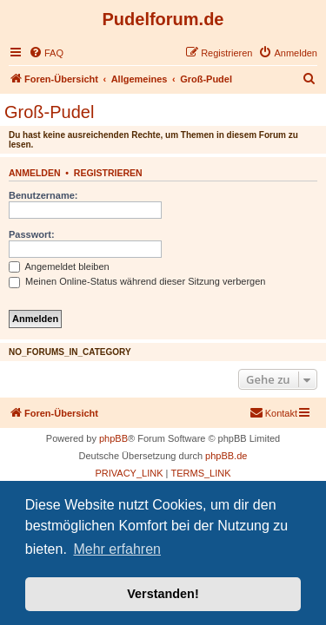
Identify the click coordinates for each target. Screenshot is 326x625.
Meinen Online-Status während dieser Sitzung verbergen (137, 281)
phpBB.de (226, 456)
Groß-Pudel (49, 112)
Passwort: (32, 234)
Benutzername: (43, 195)
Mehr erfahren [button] (117, 549)
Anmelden (35, 173)
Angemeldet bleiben (59, 266)
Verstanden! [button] (162, 594)
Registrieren (108, 173)
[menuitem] (46, 53)
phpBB (113, 438)
